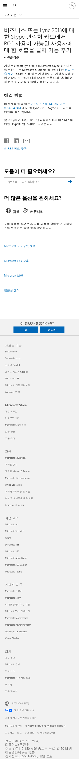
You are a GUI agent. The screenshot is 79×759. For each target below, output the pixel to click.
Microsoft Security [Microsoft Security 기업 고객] (14, 531)
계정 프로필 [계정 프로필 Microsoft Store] (11, 411)
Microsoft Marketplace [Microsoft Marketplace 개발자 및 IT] (16, 617)
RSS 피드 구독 (17, 148)
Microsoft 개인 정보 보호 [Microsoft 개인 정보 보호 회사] (18, 677)
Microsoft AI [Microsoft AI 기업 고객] (11, 524)
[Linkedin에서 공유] (14, 139)
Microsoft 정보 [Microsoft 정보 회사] (12, 664)
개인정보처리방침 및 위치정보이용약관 (45, 726)
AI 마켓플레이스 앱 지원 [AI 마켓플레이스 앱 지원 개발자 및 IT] (17, 604)
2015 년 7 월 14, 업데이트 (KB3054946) (34, 106)
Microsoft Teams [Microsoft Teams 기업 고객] (13, 571)
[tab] (14, 212)
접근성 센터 (12, 290)
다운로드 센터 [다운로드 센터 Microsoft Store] (12, 418)
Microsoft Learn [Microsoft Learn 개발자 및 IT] (13, 597)
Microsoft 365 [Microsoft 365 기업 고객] (12, 551)
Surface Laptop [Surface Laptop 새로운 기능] (12, 358)
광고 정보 (29, 732)
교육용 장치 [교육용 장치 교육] (11, 464)
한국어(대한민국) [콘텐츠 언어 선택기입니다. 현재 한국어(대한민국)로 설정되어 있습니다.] (20, 703)
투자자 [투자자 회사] (8, 684)
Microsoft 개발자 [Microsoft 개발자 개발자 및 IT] (13, 590)
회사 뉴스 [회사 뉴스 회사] (10, 671)
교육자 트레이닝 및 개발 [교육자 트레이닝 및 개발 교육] (17, 491)
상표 (19, 732)
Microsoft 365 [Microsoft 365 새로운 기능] (12, 378)
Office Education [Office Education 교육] (13, 484)
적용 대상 (13, 57)
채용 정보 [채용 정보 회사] (10, 657)
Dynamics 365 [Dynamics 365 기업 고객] (12, 544)
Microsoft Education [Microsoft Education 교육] (15, 457)
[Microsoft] (39, 3)
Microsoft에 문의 (13, 726)
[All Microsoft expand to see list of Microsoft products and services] (5, 6)
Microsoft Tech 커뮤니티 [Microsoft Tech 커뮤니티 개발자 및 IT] (17, 611)
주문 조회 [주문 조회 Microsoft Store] (10, 438)
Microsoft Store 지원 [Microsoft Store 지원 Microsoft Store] (15, 424)
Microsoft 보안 (13, 275)
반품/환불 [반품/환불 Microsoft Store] (10, 431)
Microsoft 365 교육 (16, 261)
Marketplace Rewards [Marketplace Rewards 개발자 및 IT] (16, 631)
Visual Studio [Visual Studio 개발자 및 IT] (12, 638)
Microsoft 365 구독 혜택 (20, 246)
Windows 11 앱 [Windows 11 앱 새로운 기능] (12, 392)
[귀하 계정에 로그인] (72, 6)
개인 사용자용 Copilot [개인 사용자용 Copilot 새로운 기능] (16, 371)
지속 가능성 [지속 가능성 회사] (11, 691)
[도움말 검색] (14, 5)
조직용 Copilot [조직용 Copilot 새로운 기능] (12, 365)
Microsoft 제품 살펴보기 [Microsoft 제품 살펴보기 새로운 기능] (17, 385)
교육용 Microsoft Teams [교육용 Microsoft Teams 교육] (17, 471)
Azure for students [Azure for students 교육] (14, 504)
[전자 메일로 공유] (24, 139)
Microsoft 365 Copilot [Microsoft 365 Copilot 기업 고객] (16, 564)
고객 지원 (10, 15)
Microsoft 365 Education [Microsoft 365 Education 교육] (17, 478)
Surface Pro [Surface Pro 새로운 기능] (11, 351)
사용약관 (9, 732)
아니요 (52, 330)
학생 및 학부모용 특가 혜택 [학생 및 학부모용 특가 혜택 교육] (19, 498)
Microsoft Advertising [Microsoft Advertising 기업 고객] (16, 558)
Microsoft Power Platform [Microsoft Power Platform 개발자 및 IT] (18, 624)
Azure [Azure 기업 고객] (8, 537)
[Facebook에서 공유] (7, 139)
